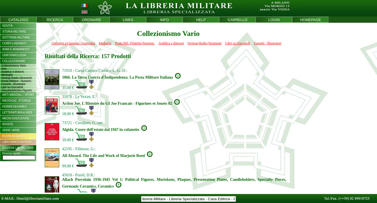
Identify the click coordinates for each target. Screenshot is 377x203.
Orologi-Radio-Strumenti (204, 43)
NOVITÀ (7, 25)
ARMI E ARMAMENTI (15, 49)
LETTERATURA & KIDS (17, 112)
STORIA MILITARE (14, 31)
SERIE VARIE (11, 130)
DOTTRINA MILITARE (16, 37)
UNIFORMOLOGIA (14, 55)
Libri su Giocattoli (237, 43)
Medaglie (105, 43)
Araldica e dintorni (171, 43)
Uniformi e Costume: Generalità (73, 43)
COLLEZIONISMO (13, 61)
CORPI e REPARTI (14, 43)
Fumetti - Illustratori (267, 43)
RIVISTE (7, 124)
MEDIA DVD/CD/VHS (15, 118)
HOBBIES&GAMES (14, 106)
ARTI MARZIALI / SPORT (18, 94)
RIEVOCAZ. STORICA (16, 100)
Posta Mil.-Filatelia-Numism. (135, 43)
